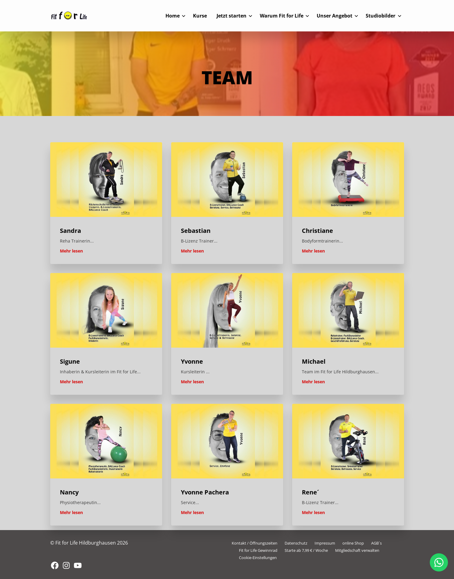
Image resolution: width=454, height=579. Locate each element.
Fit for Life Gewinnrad (258, 550)
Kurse (200, 15)
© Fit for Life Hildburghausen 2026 (89, 542)
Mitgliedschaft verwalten (357, 550)
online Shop (353, 543)
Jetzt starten (232, 15)
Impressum (325, 543)
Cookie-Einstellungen (258, 557)
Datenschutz (296, 543)
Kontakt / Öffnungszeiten (254, 543)
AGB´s (376, 543)
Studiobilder (380, 15)
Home (172, 15)
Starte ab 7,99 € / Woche (306, 550)
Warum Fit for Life (281, 15)
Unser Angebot (334, 15)
